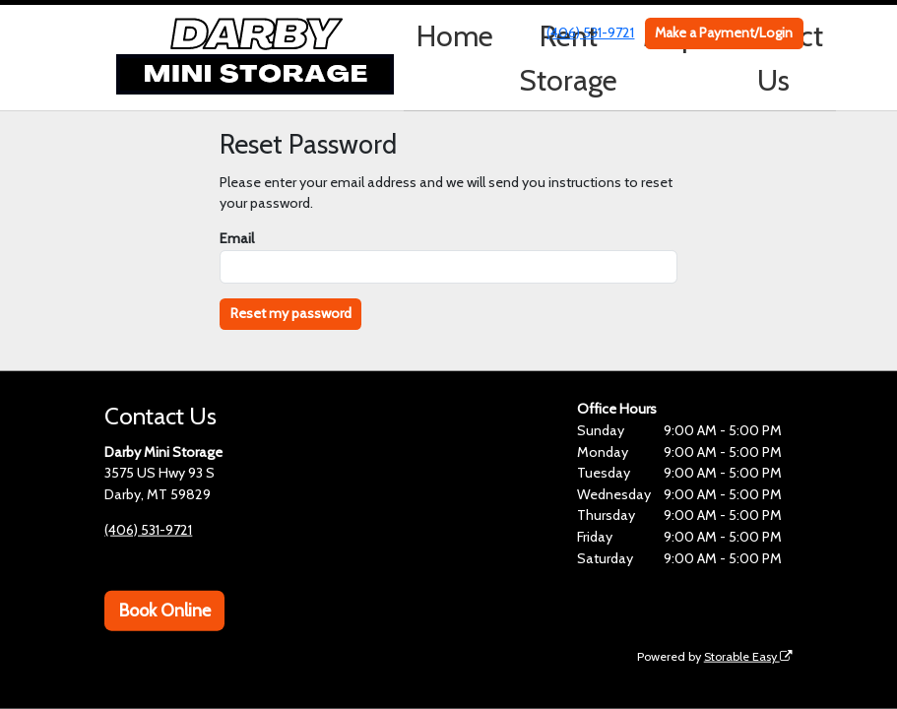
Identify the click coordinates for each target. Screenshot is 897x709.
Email (237, 238)
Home (454, 36)
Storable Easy (748, 655)
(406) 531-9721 (590, 32)
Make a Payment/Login (724, 32)
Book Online (165, 610)
